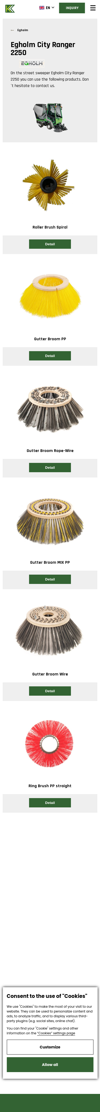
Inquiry (72, 8)
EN (44, 7)
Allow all (50, 1064)
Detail (50, 244)
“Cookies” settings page (56, 1033)
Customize (50, 1047)
